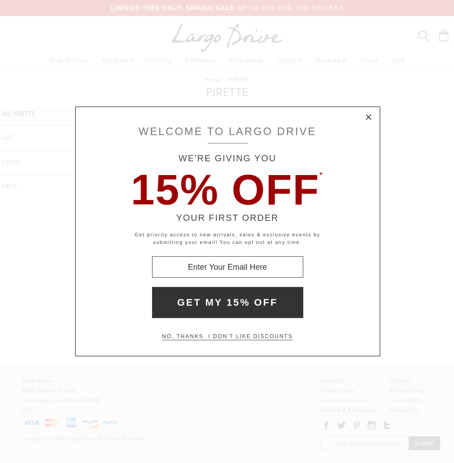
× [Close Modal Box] (369, 118)
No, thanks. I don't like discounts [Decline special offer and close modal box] (227, 336)
